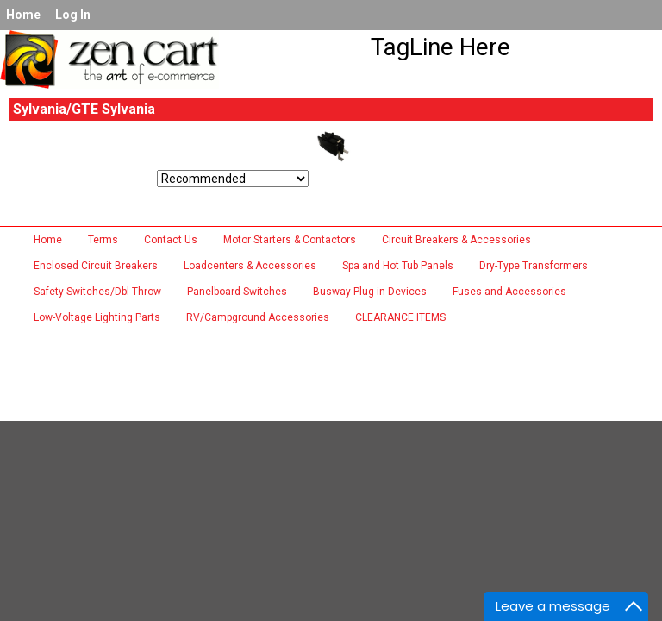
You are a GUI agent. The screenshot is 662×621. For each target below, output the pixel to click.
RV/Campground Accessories (257, 317)
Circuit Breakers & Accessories (456, 240)
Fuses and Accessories (509, 291)
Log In (73, 15)
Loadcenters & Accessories (250, 266)
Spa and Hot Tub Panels (397, 266)
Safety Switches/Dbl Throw (97, 291)
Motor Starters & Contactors (289, 240)
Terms (103, 240)
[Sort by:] (233, 178)
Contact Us (170, 240)
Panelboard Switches (237, 291)
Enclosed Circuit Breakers (96, 266)
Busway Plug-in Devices (370, 291)
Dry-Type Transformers (533, 266)
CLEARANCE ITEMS (400, 317)
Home (23, 15)
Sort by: (36, 182)
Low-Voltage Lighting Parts (97, 317)
